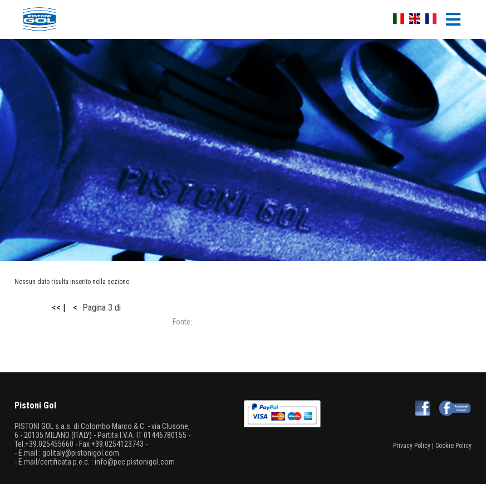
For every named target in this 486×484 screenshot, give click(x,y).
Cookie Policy (453, 446)
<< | (58, 307)
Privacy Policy (411, 446)
